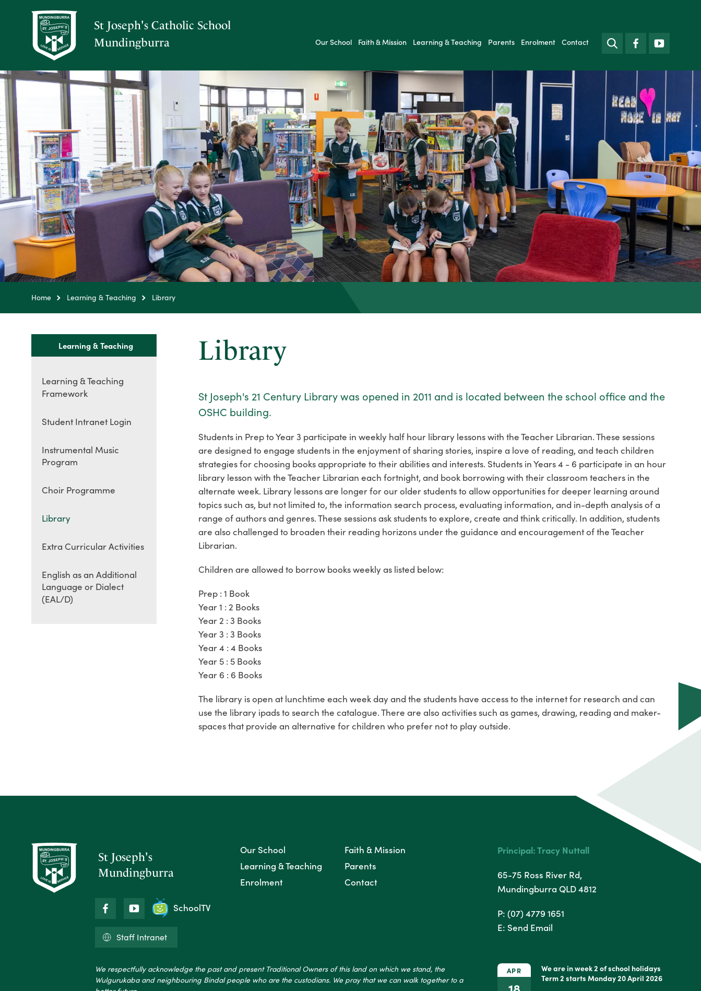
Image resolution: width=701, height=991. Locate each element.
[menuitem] (333, 42)
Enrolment (538, 42)
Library (56, 518)
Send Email (530, 927)
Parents (501, 42)
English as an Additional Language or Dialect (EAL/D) (89, 587)
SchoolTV (181, 907)
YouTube (659, 40)
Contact (575, 42)
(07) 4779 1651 (535, 913)
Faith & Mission (382, 42)
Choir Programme (78, 490)
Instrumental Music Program (80, 456)
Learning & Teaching (447, 42)
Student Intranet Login (87, 422)
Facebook (635, 41)
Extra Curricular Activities (93, 546)
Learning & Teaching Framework (83, 387)
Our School (333, 42)
